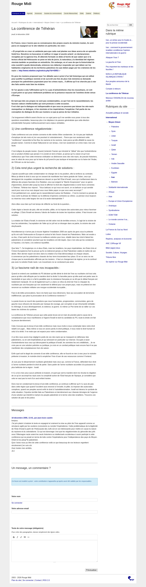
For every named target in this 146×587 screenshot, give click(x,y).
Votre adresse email (20, 508)
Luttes (108, 234)
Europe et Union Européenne (120, 201)
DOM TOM (113, 215)
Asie (110, 197)
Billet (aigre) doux (113, 248)
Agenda (29, 13)
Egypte (114, 173)
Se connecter (17, 503)
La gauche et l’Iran (113, 62)
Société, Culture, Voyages (116, 253)
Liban (113, 136)
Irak (112, 159)
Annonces (38, 13)
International (38, 22)
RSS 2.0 (46, 580)
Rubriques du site (18, 13)
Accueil (14, 22)
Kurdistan (115, 168)
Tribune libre (111, 257)
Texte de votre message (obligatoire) (27, 528)
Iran (57, 22)
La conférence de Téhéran (117, 93)
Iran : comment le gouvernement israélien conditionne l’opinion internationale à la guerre (119, 50)
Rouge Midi (21, 4)
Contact (38, 580)
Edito (82, 13)
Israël (113, 145)
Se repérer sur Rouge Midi (116, 262)
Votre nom (16, 496)
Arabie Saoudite (117, 163)
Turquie (114, 140)
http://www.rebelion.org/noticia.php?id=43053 (38, 71)
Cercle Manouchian (70, 13)
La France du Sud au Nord (117, 230)
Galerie (88, 13)
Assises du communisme (52, 13)
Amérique (112, 206)
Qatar (113, 150)
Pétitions (96, 13)
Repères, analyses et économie (119, 239)
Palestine (115, 127)
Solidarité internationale (118, 187)
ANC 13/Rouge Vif (113, 243)
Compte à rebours (113, 89)
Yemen (114, 154)
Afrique (111, 192)
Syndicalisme (114, 210)
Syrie (113, 131)
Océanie (112, 224)
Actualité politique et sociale (117, 113)
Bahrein (114, 182)
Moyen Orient (49, 22)
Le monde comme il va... (119, 219)
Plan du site (16, 580)
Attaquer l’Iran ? (112, 57)
